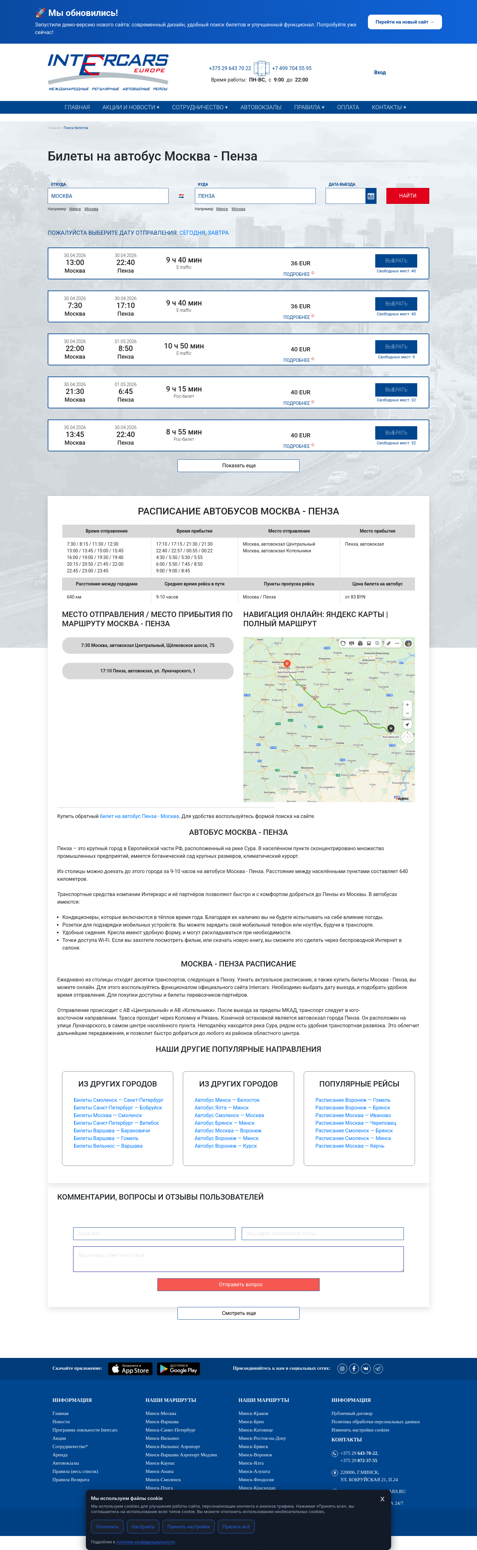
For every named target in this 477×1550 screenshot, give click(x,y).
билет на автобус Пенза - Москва (139, 816)
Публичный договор (352, 1413)
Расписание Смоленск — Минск (353, 1138)
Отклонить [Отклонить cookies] (107, 1526)
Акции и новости (128, 107)
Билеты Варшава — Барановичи (112, 1131)
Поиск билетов (76, 128)
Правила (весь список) (324, 120)
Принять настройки (188, 1526)
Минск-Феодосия (256, 1479)
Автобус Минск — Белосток (227, 1100)
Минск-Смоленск (163, 1479)
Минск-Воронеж (255, 1455)
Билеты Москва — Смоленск (108, 1115)
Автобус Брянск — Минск (225, 1123)
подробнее (296, 274)
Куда (203, 184)
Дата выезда (342, 184)
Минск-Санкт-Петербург (171, 1430)
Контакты (387, 107)
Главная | (56, 128)
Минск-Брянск (253, 1446)
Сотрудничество (198, 107)
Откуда (58, 184)
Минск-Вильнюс (163, 1438)
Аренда (59, 1455)
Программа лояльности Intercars (85, 1430)
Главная (77, 107)
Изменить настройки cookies (361, 1430)
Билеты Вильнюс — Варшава (108, 1146)
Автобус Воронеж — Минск (227, 1138)
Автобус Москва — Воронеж (228, 1131)
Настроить (143, 1526)
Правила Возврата (70, 1479)
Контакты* (388, 120)
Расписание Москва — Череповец (355, 1123)
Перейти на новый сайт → (405, 22)
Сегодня (192, 232)
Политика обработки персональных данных (376, 1421)
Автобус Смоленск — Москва (229, 1115)
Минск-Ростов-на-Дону (262, 1438)
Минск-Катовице (255, 1430)
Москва (91, 209)
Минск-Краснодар (256, 1488)
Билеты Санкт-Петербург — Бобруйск (118, 1108)
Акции (59, 1438)
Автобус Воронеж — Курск (226, 1146)
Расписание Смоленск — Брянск (354, 1131)
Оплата (348, 107)
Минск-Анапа (160, 1471)
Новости (116, 120)
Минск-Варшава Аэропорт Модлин (181, 1455)
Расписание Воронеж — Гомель (353, 1100)
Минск (75, 209)
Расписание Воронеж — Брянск (352, 1108)
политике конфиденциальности (145, 1541)
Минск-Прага (159, 1488)
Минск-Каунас (160, 1463)
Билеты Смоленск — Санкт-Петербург (118, 1100)
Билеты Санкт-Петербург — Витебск (116, 1123)
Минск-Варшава (162, 1421)
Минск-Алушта (254, 1471)
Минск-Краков (253, 1413)
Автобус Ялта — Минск (222, 1108)
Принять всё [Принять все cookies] (236, 1526)
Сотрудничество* (196, 120)
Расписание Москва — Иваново (353, 1115)
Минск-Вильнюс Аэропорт (173, 1446)
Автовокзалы (260, 107)
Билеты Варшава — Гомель (106, 1138)
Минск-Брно (251, 1421)
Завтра (218, 232)
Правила (307, 107)
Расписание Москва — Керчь (349, 1146)
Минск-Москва (161, 1413)
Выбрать (396, 261)
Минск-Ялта (251, 1463)
